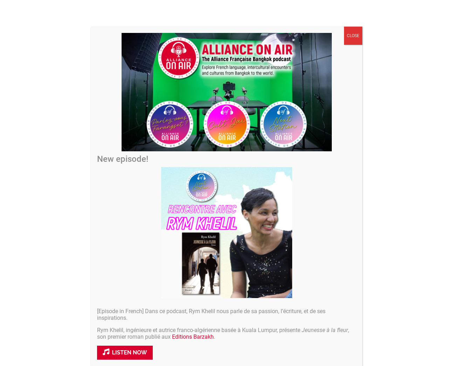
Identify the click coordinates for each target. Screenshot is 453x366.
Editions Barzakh (193, 336)
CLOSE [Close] (353, 35)
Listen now (125, 352)
